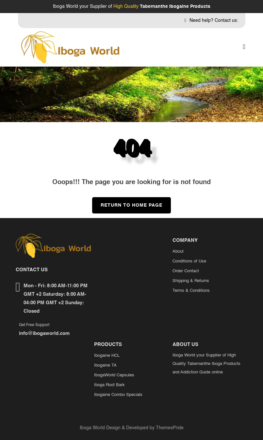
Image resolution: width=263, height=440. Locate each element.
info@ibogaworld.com (44, 333)
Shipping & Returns (191, 281)
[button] (244, 47)
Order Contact (186, 271)
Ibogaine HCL (107, 356)
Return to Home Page (127, 202)
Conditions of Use (189, 261)
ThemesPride (169, 428)
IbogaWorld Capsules (114, 375)
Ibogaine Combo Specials (118, 395)
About (178, 251)
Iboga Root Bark (109, 385)
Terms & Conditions (191, 291)
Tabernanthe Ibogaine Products (175, 6)
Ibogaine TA (105, 365)
